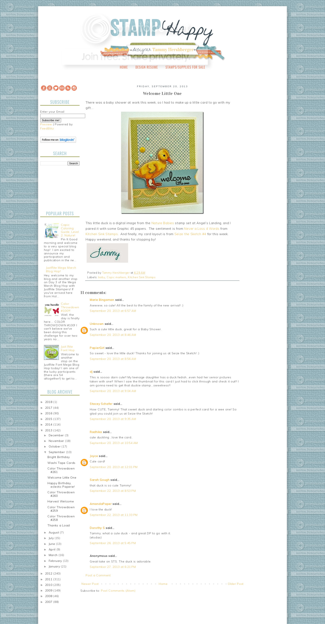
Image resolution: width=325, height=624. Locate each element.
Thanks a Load (58, 525)
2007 (49, 602)
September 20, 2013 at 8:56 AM (113, 359)
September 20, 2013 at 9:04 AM (113, 391)
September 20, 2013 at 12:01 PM (114, 467)
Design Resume (146, 67)
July (52, 538)
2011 (49, 579)
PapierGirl (97, 348)
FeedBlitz (47, 128)
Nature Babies (163, 223)
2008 (49, 596)
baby (101, 277)
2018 (49, 402)
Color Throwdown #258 (61, 518)
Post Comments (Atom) (118, 591)
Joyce (94, 456)
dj (91, 372)
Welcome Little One (61, 477)
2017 (49, 408)
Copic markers (116, 277)
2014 (49, 424)
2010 (49, 585)
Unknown (97, 324)
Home (124, 67)
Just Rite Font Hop (68, 348)
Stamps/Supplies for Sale (185, 67)
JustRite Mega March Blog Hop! (61, 269)
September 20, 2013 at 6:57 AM (113, 311)
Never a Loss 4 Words (201, 229)
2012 (49, 573)
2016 (49, 413)
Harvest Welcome (60, 501)
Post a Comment (98, 575)
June (52, 544)
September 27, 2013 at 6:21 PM (113, 567)
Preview (46, 124)
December (57, 435)
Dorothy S (97, 528)
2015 (49, 419)
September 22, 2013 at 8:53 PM (113, 491)
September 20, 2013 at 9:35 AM (113, 419)
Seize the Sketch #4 (190, 234)
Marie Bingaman (102, 300)
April (53, 549)
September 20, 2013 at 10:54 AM (114, 443)
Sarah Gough (100, 480)
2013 (49, 430)
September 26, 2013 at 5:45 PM (113, 543)
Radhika (96, 432)
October (55, 446)
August (54, 532)
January (55, 566)
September (57, 452)
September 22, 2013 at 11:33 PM (114, 515)
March (54, 555)
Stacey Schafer (101, 404)
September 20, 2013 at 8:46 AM (113, 335)
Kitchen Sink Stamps (102, 234)
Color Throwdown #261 (61, 470)
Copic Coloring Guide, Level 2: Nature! (70, 230)
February (56, 561)
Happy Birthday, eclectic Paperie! (61, 485)
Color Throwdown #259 (61, 509)
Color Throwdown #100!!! (70, 307)
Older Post (236, 584)
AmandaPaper (101, 504)
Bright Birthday (58, 457)
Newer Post (90, 584)
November (57, 441)
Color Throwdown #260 (61, 494)
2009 (49, 590)
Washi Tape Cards (61, 463)
